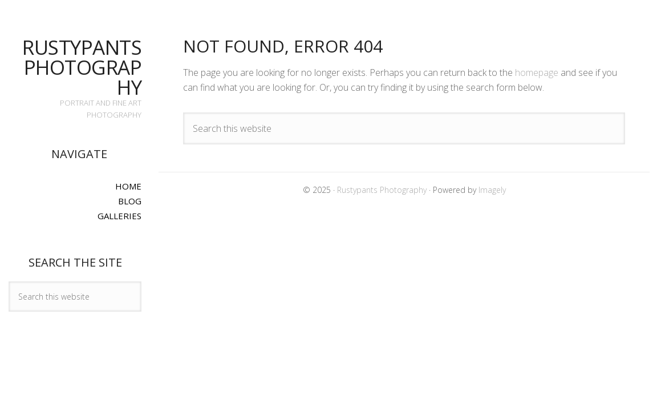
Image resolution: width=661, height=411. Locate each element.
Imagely (492, 189)
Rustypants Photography (81, 67)
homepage (536, 72)
